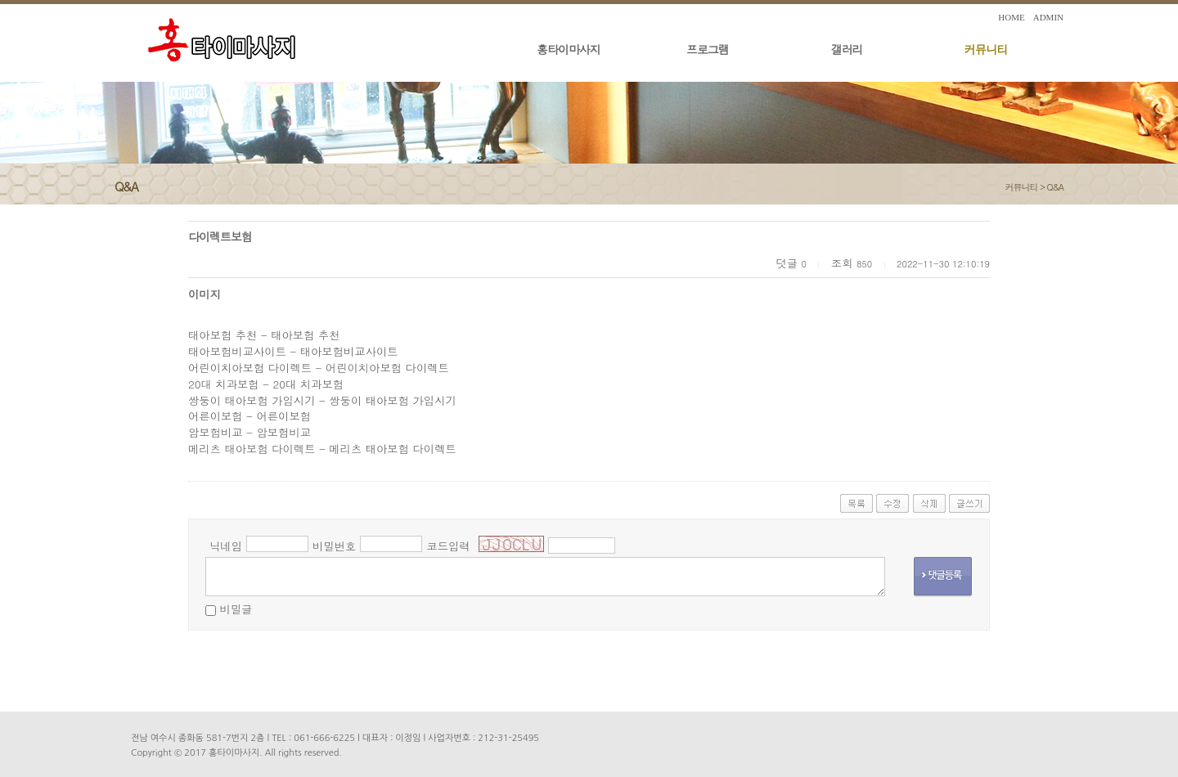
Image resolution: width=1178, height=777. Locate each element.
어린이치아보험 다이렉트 (250, 367)
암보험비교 (215, 432)
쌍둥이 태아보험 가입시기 (252, 400)
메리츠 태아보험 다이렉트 (252, 448)
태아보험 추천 (222, 335)
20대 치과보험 (223, 384)
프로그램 (707, 49)
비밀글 (235, 609)
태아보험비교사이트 (237, 351)
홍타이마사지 (568, 49)
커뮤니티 (985, 49)
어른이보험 (215, 416)
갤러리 (847, 49)
